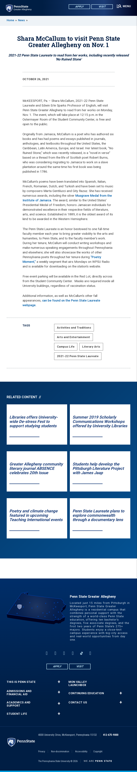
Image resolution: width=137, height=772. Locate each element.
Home (10, 20)
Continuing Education (86, 693)
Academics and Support (19, 704)
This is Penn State (21, 682)
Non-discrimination (60, 751)
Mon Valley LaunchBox (77, 683)
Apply (79, 6)
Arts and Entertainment (73, 337)
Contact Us (77, 702)
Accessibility (81, 751)
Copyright (97, 751)
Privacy (41, 751)
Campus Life (66, 346)
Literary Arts (91, 346)
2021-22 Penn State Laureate (78, 356)
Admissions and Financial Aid (19, 693)
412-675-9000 (110, 734)
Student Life (17, 713)
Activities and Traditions (74, 327)
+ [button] (59, 682)
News (21, 20)
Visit (102, 6)
